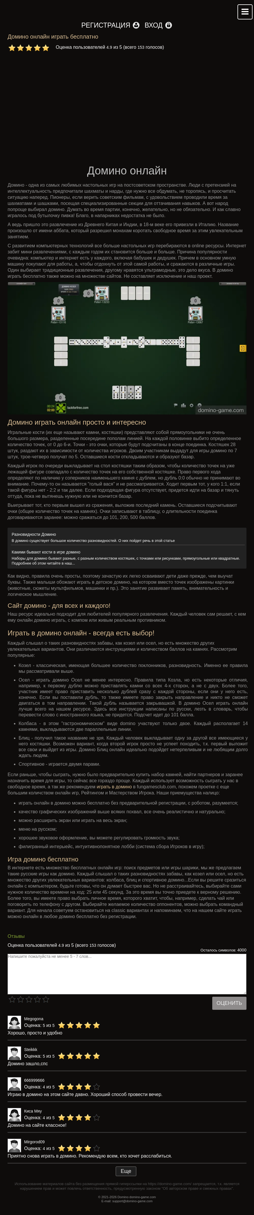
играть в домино (114, 786)
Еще (126, 1171)
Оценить (229, 1003)
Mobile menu (245, 11)
